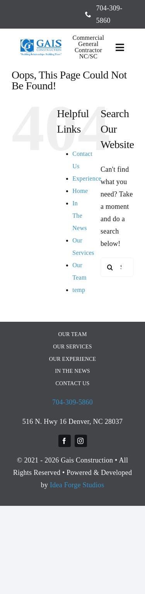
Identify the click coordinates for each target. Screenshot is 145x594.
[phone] (88, 14)
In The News (79, 215)
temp (78, 290)
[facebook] (64, 441)
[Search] (110, 267)
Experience (86, 178)
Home (80, 191)
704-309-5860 (72, 402)
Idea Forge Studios (77, 485)
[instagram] (81, 441)
